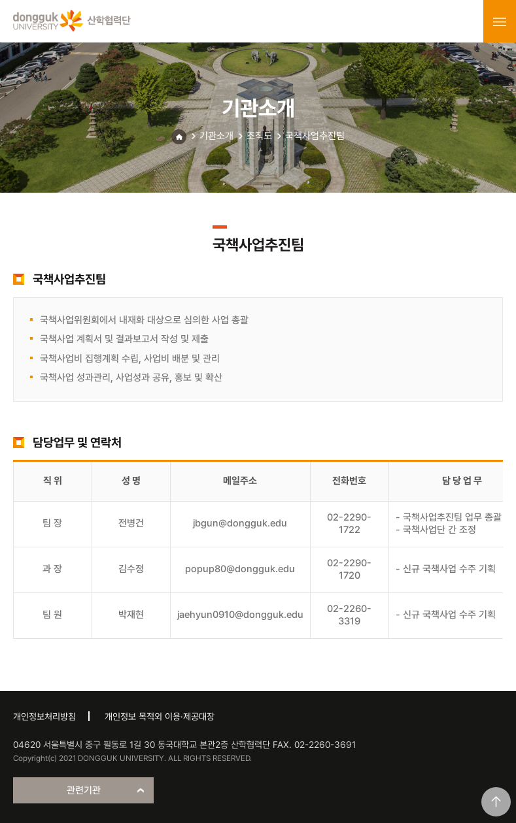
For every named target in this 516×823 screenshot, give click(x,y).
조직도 (259, 136)
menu (499, 21)
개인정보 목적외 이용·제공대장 (160, 716)
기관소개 (216, 136)
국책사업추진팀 (315, 136)
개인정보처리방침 (44, 716)
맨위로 (496, 801)
